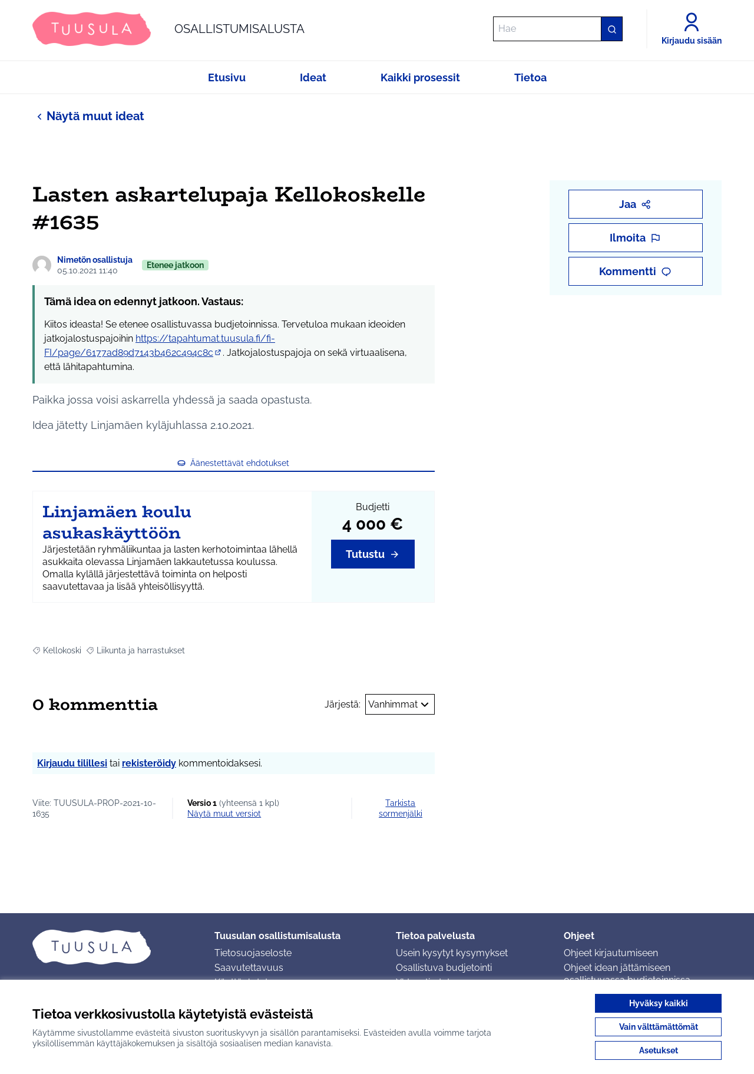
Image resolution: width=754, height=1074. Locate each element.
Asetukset (658, 1050)
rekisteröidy (149, 763)
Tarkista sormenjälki (400, 808)
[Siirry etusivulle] (168, 29)
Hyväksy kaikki (658, 1003)
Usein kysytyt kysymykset (452, 953)
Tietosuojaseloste (253, 953)
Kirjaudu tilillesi (72, 763)
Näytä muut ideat (88, 115)
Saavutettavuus (248, 967)
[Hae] (558, 29)
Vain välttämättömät (658, 1027)
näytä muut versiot (224, 813)
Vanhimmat (400, 705)
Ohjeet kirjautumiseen (611, 953)
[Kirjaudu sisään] (692, 28)
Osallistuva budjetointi (444, 967)
